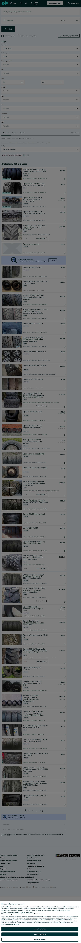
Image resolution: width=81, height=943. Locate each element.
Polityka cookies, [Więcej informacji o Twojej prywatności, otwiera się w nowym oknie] (14, 912)
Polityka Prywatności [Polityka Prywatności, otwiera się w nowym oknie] (26, 912)
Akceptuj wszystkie (40, 929)
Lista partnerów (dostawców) (10, 924)
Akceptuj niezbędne (40, 934)
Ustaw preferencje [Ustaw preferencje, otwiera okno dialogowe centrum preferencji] (39, 939)
